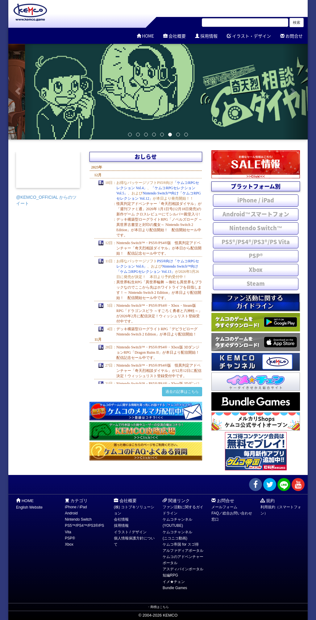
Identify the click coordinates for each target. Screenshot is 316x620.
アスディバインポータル (183, 569)
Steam (256, 283)
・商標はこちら (158, 607)
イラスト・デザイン (249, 36)
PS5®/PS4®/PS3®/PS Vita (256, 242)
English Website (29, 507)
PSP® (256, 256)
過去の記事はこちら (182, 391)
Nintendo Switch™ (255, 228)
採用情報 (206, 36)
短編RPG (170, 575)
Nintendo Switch (78, 519)
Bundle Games (175, 588)
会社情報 (121, 519)
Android (71, 513)
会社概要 (174, 36)
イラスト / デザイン (130, 532)
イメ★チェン (174, 582)
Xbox (256, 269)
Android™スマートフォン (255, 214)
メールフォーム (224, 507)
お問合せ (291, 36)
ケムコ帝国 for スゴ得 (181, 544)
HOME (145, 36)
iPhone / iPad (255, 200)
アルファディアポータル (183, 550)
